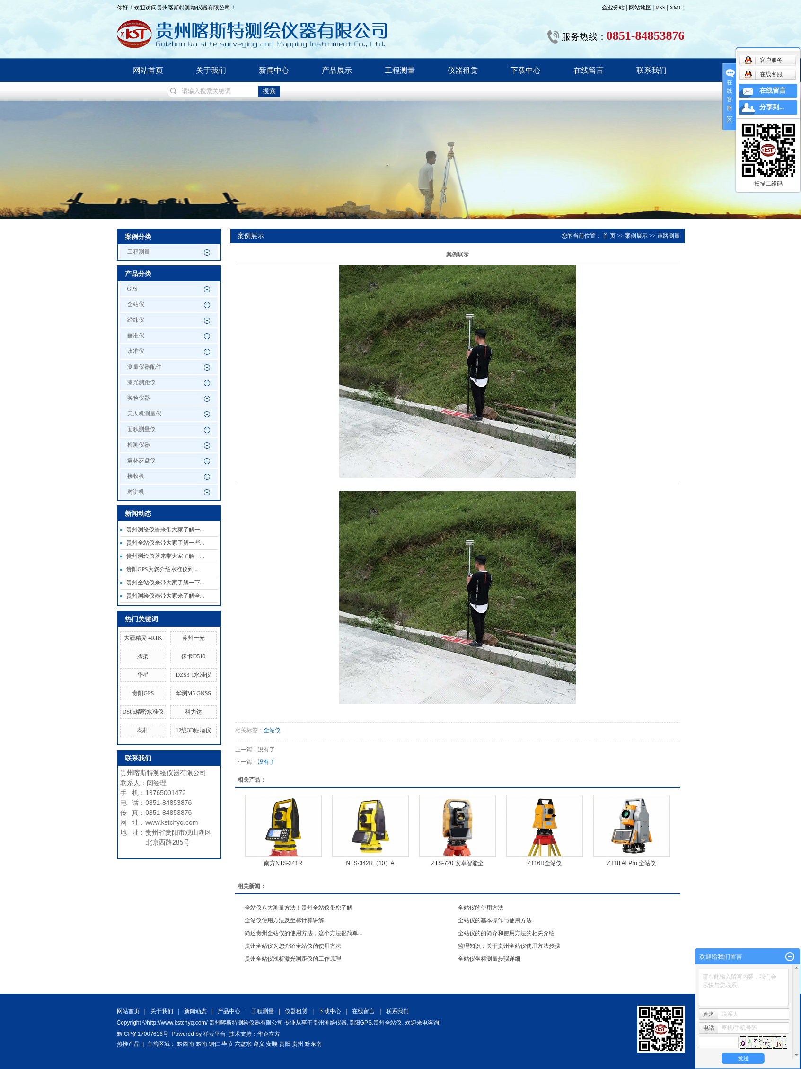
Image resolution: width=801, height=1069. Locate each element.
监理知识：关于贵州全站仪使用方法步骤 (509, 946)
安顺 (271, 1044)
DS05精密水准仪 (143, 711)
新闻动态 (195, 1011)
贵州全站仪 (387, 1022)
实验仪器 (138, 398)
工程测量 (400, 70)
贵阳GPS (143, 693)
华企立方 (268, 1034)
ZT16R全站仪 (544, 863)
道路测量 (668, 235)
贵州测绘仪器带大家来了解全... (165, 595)
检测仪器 (138, 445)
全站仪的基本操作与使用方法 (495, 920)
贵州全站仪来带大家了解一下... (165, 582)
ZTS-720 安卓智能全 (457, 863)
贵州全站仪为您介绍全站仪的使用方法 (293, 946)
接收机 (135, 476)
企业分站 (613, 7)
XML (675, 7)
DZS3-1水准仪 (193, 674)
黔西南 (185, 1044)
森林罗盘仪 (141, 460)
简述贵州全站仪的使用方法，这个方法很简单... (303, 933)
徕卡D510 (193, 656)
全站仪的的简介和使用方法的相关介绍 (506, 933)
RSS (660, 7)
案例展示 (636, 235)
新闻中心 (274, 70)
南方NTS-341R (283, 863)
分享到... (771, 107)
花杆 (143, 730)
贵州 (297, 1044)
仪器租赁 (463, 70)
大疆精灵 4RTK (143, 638)
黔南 (201, 1044)
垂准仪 (135, 335)
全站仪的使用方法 (480, 907)
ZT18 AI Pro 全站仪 (631, 863)
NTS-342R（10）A (370, 863)
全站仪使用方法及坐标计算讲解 (284, 920)
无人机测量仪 (144, 413)
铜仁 (214, 1044)
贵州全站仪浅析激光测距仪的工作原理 (293, 958)
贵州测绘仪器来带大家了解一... (165, 529)
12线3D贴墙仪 (193, 730)
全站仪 (135, 304)
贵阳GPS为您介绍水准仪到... (162, 569)
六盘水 (243, 1044)
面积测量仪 (141, 429)
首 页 (609, 235)
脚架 (143, 656)
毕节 (227, 1044)
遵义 (258, 1044)
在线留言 (588, 70)
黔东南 (313, 1044)
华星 (143, 674)
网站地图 (641, 7)
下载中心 (526, 70)
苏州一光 (193, 638)
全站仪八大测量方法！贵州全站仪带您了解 (298, 907)
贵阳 (284, 1044)
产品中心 (229, 1011)
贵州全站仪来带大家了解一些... (165, 542)
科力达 (193, 711)
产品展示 (337, 70)
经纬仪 (135, 320)
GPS (132, 288)
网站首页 (148, 70)
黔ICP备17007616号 (142, 1034)
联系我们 (651, 70)
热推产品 (128, 1044)
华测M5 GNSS (193, 693)
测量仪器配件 (144, 366)
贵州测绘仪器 (330, 1022)
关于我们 (211, 70)
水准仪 (135, 351)
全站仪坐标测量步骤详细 (489, 958)
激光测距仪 (141, 382)
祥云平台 (214, 1034)
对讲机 (135, 491)
